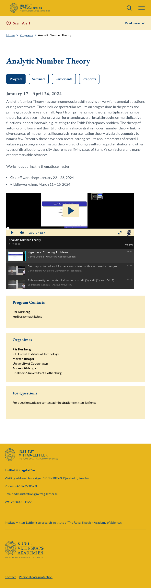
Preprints (89, 79)
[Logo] (29, 8)
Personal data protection (35, 577)
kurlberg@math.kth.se (27, 316)
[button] (141, 8)
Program (16, 79)
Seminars (38, 79)
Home (10, 35)
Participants (63, 79)
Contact (10, 577)
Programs (26, 35)
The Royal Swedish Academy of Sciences (95, 522)
